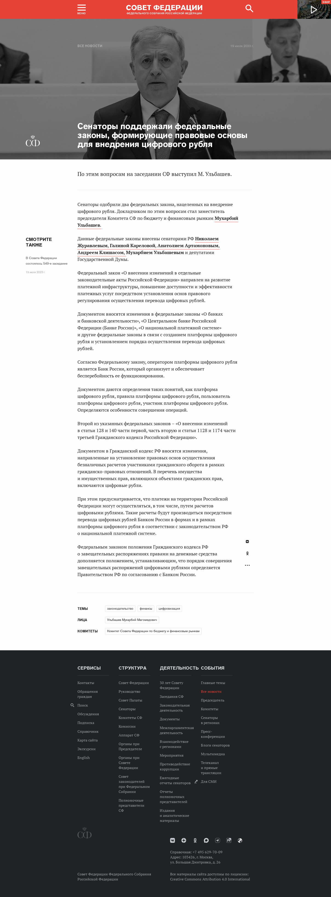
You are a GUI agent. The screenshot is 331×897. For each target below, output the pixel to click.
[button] (81, 9)
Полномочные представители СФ (131, 805)
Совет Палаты (130, 700)
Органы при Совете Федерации (129, 762)
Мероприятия (171, 755)
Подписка (85, 722)
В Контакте (247, 541)
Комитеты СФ (130, 717)
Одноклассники (247, 553)
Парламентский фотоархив (240, 840)
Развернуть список (247, 565)
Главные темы (213, 682)
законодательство (120, 608)
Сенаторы (127, 709)
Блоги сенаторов (215, 745)
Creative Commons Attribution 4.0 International (210, 879)
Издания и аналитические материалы (174, 815)
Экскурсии (86, 749)
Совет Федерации (134, 682)
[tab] (247, 556)
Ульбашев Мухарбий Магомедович (132, 620)
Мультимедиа (213, 754)
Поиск (82, 705)
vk (172, 840)
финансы (146, 608)
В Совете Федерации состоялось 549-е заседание (46, 261)
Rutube (228, 840)
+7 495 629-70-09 (208, 852)
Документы (170, 719)
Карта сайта (87, 740)
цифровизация (169, 608)
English (83, 757)
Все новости (89, 46)
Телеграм (217, 840)
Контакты (85, 682)
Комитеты (209, 709)
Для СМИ (209, 781)
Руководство (129, 691)
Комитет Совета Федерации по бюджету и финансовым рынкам (153, 631)
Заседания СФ (172, 696)
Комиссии (127, 726)
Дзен (183, 840)
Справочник (88, 731)
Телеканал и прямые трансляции (211, 767)
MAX (206, 840)
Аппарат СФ (129, 735)
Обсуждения (88, 714)
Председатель (212, 700)
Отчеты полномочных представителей (173, 796)
